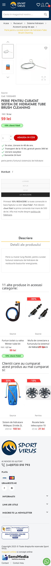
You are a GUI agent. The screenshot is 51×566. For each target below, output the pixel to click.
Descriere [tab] (26, 238)
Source (4, 92)
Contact (5, 563)
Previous (8, 42)
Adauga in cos (26, 137)
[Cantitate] (5, 138)
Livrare (25, 181)
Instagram (12, 488)
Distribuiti (12, 172)
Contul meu (18, 563)
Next (8, 77)
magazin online (9, 551)
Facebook (4, 488)
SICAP (25, 190)
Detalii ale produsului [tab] (25, 245)
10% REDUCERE (26, 195)
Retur (25, 186)
